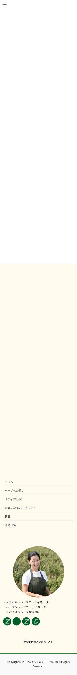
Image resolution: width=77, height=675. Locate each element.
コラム (9, 482)
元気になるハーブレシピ (20, 508)
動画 (7, 516)
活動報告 (10, 525)
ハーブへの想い (14, 490)
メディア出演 (13, 499)
